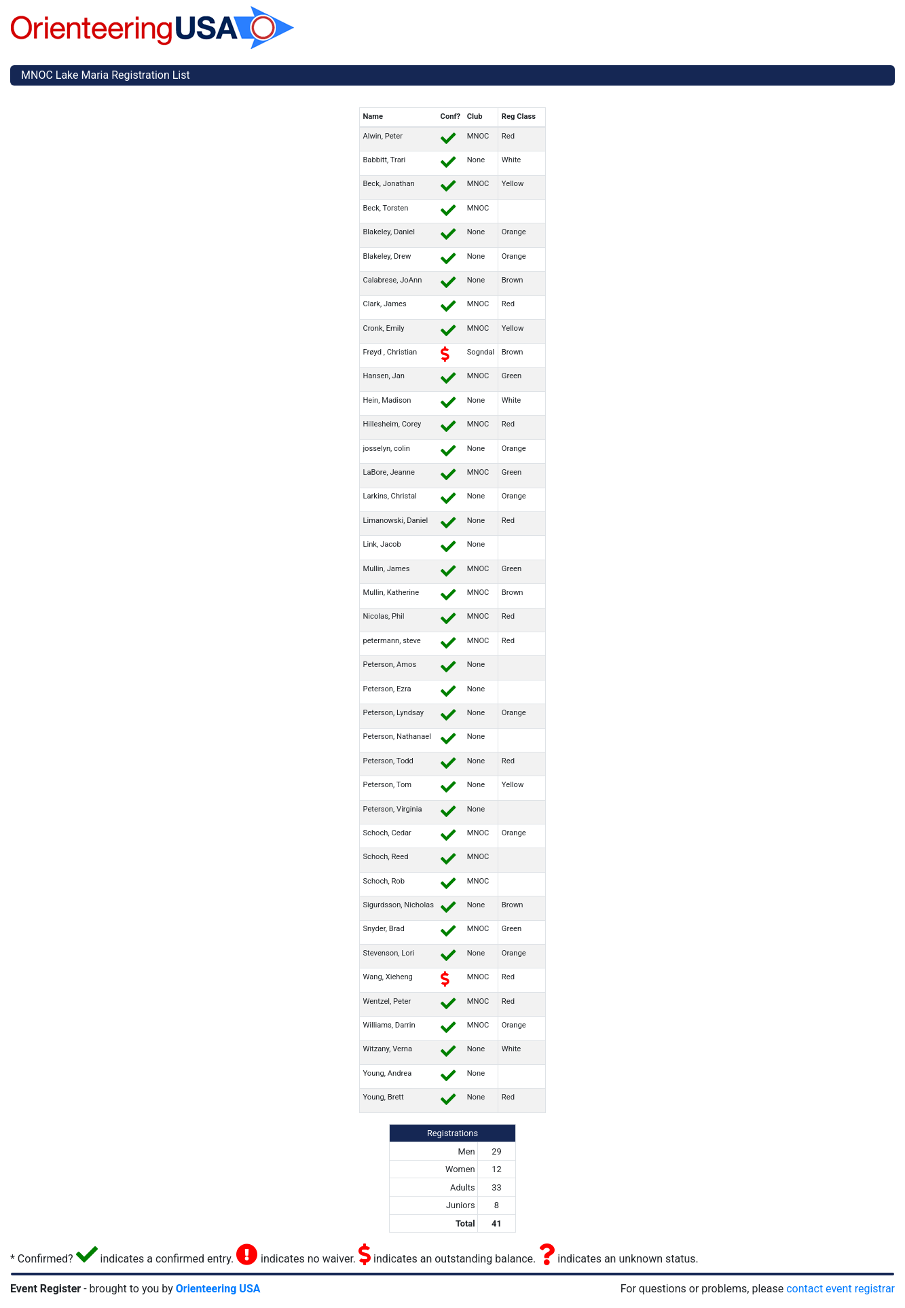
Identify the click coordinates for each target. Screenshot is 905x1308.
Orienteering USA (218, 1288)
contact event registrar (840, 1288)
